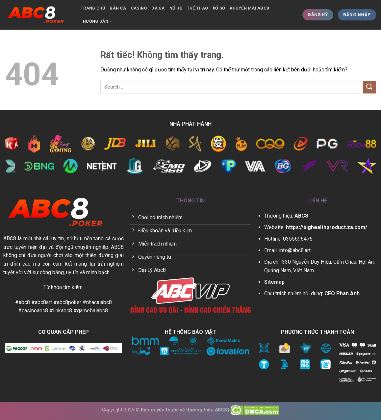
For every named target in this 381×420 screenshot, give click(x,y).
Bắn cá (118, 8)
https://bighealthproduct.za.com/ (326, 227)
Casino (139, 8)
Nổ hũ (175, 8)
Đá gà (158, 8)
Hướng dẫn (98, 21)
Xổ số (219, 8)
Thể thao (197, 8)
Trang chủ (93, 8)
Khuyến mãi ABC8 (249, 8)
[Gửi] (369, 87)
